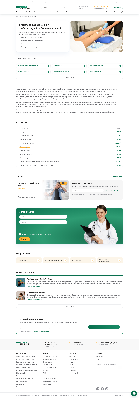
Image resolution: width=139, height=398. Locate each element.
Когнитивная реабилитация (25, 359)
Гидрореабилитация (23, 367)
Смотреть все (117, 176)
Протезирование (21, 381)
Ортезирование (48, 376)
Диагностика (47, 384)
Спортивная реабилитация (25, 376)
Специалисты (74, 359)
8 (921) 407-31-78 (50, 343)
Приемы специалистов (50, 356)
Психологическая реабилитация (26, 365)
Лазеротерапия (25, 150)
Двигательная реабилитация (25, 356)
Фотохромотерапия (26, 154)
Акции (71, 365)
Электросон (23, 132)
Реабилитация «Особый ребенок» (40, 279)
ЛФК (44, 373)
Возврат (73, 395)
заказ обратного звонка (100, 8)
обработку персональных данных (42, 234)
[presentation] (112, 49)
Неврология (20, 384)
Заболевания (34, 2)
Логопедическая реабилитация (26, 370)
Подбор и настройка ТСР (51, 378)
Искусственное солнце (27, 143)
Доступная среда (84, 2)
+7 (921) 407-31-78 (101, 6)
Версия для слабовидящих (100, 2)
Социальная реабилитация (25, 378)
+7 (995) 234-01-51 (117, 2)
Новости (26, 2)
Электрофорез (25, 158)
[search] (50, 7)
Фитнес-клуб (74, 373)
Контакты (73, 376)
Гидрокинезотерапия (49, 367)
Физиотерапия (47, 362)
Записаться (117, 7)
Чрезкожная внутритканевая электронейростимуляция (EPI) (40, 161)
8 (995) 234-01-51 (50, 345)
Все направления (22, 387)
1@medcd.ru (75, 343)
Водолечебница (48, 365)
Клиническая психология (51, 381)
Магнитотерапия (25, 147)
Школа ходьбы (21, 373)
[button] (115, 49)
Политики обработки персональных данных (44, 395)
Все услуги (46, 387)
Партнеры (73, 370)
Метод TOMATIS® (26, 139)
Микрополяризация (26, 135)
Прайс (46, 2)
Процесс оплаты (64, 395)
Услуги (18, 58)
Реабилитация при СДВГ (36, 292)
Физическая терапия (49, 359)
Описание (26, 58)
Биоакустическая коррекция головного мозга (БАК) (36, 165)
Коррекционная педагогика (25, 362)
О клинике (19, 2)
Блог (41, 2)
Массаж (45, 370)
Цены (34, 58)
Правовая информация (23, 395)
